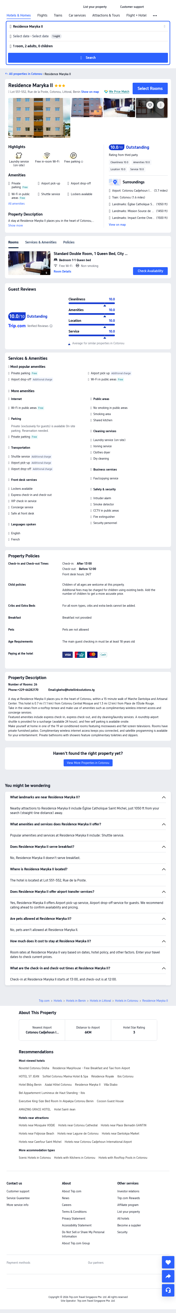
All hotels (123, 1218)
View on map (117, 224)
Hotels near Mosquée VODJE (37, 1125)
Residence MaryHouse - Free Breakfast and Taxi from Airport (91, 1068)
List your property (128, 1211)
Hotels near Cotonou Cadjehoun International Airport (98, 1141)
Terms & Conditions (74, 1211)
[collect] (168, 1262)
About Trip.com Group (76, 1243)
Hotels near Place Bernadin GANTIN (123, 1125)
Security (122, 1232)
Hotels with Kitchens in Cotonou (74, 1157)
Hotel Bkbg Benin (30, 1084)
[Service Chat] (168, 1290)
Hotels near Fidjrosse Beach (36, 1133)
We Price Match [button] (119, 91)
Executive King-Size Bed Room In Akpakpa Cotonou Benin (56, 1101)
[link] (95, 6)
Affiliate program (128, 1205)
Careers (66, 1205)
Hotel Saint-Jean (64, 1109)
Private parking (20, 373)
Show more (15, 225)
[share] (168, 1276)
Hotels (58, 1000)
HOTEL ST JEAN (29, 1076)
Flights (42, 15)
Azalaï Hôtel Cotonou (58, 1084)
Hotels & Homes (19, 15)
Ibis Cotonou (125, 1076)
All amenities (16, 203)
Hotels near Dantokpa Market (120, 1133)
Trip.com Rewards (128, 1198)
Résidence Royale (102, 1076)
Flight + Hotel (136, 15)
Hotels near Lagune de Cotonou (78, 1133)
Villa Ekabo (111, 1084)
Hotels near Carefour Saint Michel (40, 1141)
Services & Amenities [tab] (41, 242)
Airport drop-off (21, 379)
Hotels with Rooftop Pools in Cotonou (123, 1157)
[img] (39, 118)
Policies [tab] (69, 242)
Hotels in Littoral (100, 1000)
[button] (113, 6)
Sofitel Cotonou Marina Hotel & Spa (65, 1076)
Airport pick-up (100, 373)
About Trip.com (71, 1191)
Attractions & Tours (106, 15)
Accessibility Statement (77, 1225)
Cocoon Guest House (110, 1101)
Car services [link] (77, 15)
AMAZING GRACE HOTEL (35, 1109)
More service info (18, 1205)
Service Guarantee (18, 1198)
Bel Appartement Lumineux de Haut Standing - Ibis (52, 1093)
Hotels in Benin (76, 1000)
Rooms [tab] (13, 242)
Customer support (18, 1191)
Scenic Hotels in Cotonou (35, 1157)
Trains (58, 15)
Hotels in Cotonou (126, 1000)
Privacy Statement (73, 1218)
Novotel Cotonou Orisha (34, 1068)
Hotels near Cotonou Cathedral (78, 1125)
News (65, 1198)
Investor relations (128, 1191)
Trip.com (44, 1000)
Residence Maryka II (30, 85)
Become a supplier (129, 1225)
